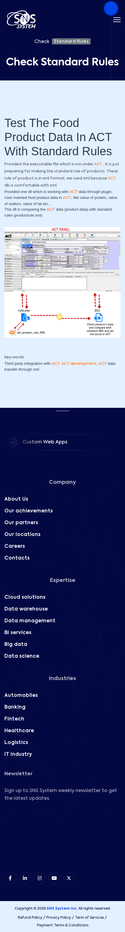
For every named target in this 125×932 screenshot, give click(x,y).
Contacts (17, 558)
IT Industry (18, 754)
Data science (21, 656)
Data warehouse (26, 609)
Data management (29, 621)
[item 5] (69, 878)
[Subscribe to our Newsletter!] (61, 836)
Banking (15, 707)
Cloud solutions (24, 597)
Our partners (21, 523)
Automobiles (21, 695)
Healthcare (19, 731)
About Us (16, 499)
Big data (15, 644)
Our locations (22, 534)
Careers (14, 546)
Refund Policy (30, 918)
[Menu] (117, 20)
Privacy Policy (58, 918)
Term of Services (89, 918)
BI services (17, 633)
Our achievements (28, 511)
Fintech (14, 719)
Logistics (16, 742)
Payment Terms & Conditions (62, 925)
